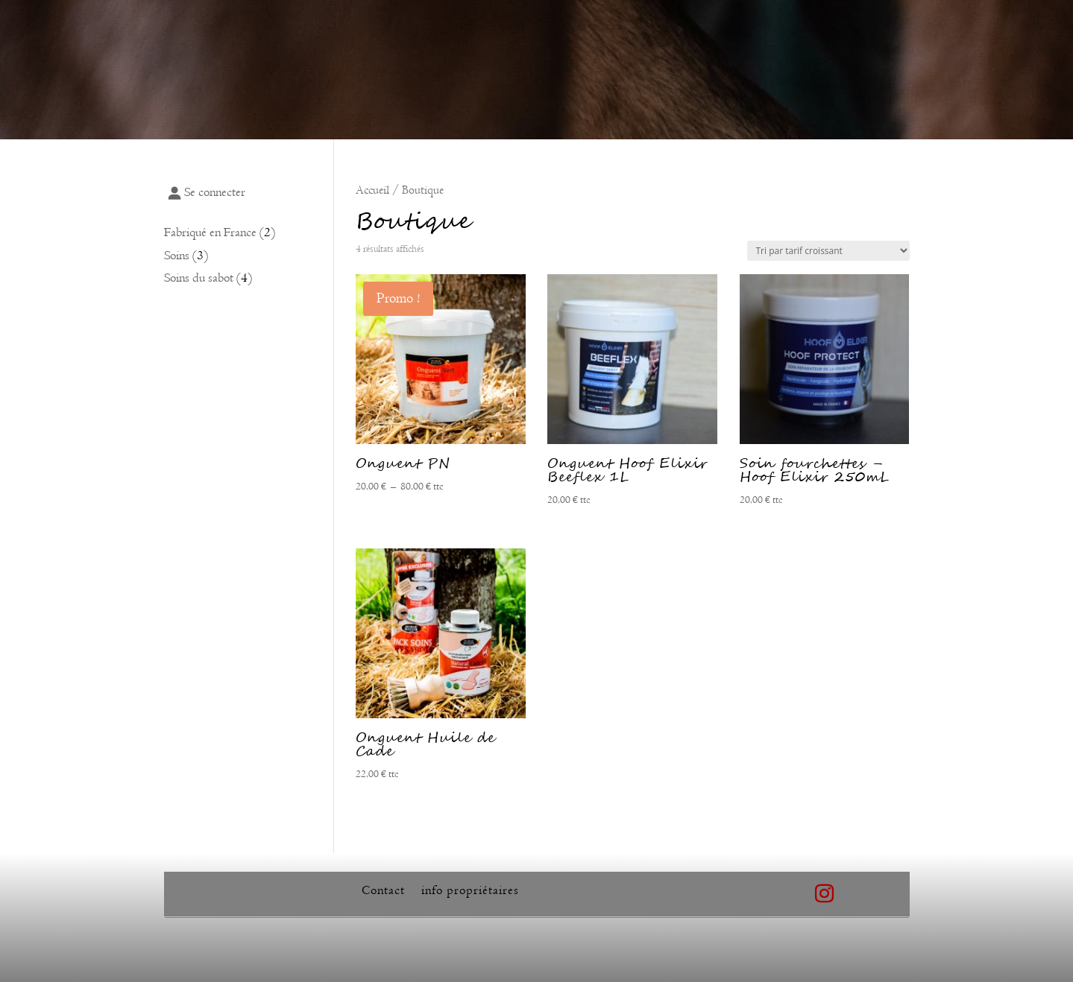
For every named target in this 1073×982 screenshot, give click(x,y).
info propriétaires (470, 891)
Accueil (372, 190)
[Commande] (828, 251)
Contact (383, 891)
